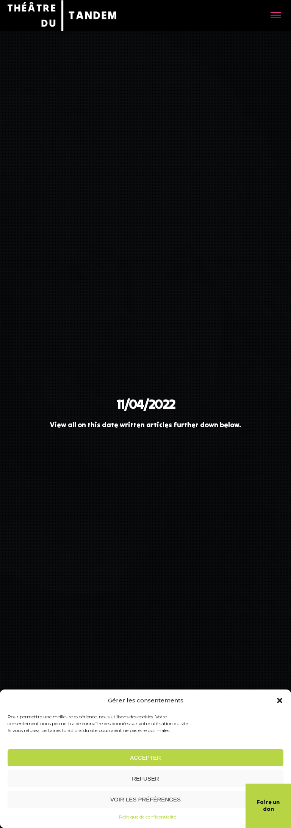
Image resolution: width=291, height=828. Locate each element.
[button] (279, 700)
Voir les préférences (145, 799)
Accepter (145, 757)
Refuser (145, 778)
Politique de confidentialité (147, 817)
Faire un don (268, 805)
